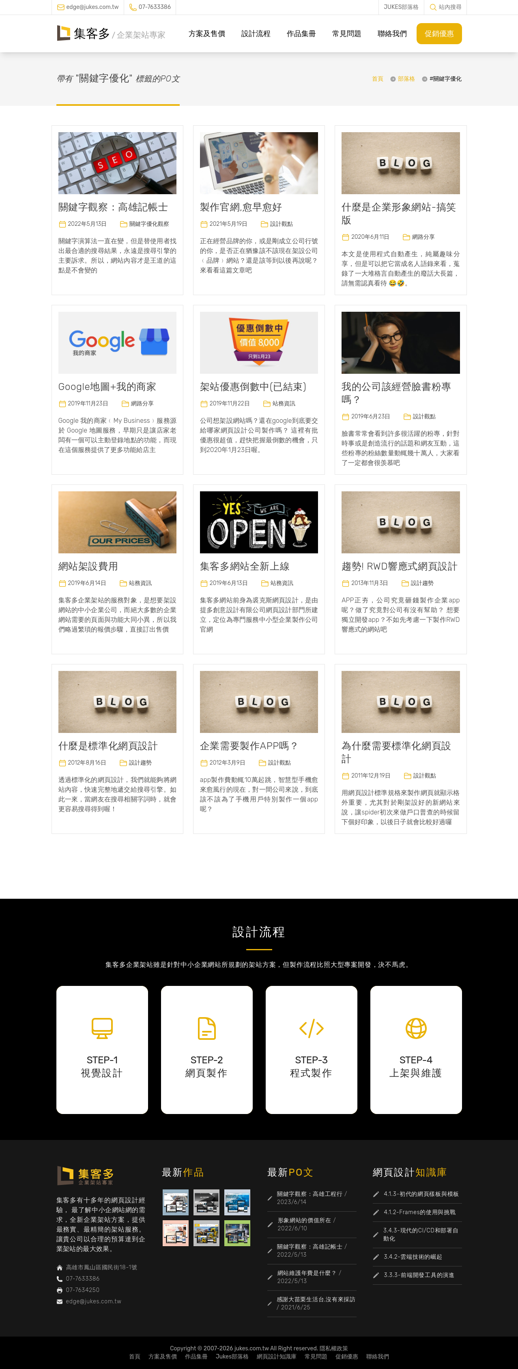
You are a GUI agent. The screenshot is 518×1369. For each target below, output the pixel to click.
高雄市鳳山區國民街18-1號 (102, 1267)
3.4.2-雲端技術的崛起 (413, 1256)
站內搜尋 (450, 7)
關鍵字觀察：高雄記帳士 (113, 207)
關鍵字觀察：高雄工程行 (310, 1194)
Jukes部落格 (232, 1356)
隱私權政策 (334, 1348)
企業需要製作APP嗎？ (249, 746)
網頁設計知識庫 (277, 1356)
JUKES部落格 (401, 7)
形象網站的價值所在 (304, 1220)
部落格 (406, 78)
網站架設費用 (88, 566)
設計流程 (256, 33)
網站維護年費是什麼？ (307, 1273)
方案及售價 (207, 33)
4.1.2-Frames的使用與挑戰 (420, 1212)
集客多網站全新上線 (245, 566)
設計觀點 (281, 224)
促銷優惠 (439, 33)
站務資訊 (284, 403)
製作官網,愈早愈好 (241, 207)
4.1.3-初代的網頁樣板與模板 (421, 1194)
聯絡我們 (392, 33)
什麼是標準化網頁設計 (108, 746)
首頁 (377, 78)
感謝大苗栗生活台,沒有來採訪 (316, 1299)
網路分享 (423, 237)
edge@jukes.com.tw (93, 7)
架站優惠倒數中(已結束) (253, 386)
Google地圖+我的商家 (107, 386)
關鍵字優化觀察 (149, 224)
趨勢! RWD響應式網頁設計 (400, 566)
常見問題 (346, 33)
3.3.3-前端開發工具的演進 (419, 1275)
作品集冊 (301, 33)
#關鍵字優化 (446, 78)
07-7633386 (155, 7)
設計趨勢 (422, 583)
